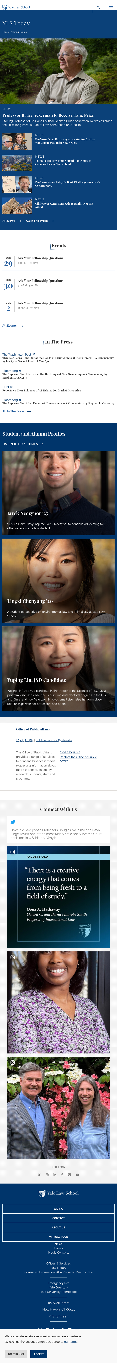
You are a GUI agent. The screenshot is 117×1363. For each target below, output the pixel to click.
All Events (9, 325)
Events (58, 1248)
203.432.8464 (24, 740)
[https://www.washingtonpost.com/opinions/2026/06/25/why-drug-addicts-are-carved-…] (58, 358)
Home (5, 32)
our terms (70, 1341)
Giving (58, 1208)
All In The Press (37, 220)
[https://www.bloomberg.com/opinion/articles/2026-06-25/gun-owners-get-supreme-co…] (58, 374)
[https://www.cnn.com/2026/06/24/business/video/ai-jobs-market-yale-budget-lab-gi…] (58, 389)
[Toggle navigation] (111, 6)
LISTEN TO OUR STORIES (20, 444)
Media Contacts (58, 1252)
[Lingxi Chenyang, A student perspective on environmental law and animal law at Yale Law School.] (58, 581)
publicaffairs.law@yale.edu (54, 740)
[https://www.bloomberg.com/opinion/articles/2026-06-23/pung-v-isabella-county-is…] (58, 402)
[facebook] (62, 1175)
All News (8, 220)
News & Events (19, 32)
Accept (39, 1354)
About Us (58, 1227)
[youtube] (77, 1175)
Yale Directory (58, 1287)
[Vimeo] (69, 1175)
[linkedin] (54, 1175)
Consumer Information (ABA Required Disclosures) (58, 1272)
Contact (58, 1218)
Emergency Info (58, 1283)
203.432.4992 (58, 1316)
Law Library (58, 1267)
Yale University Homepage (58, 1291)
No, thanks (16, 1354)
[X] (39, 1175)
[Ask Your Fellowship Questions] (58, 263)
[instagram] (47, 1175)
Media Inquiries (70, 752)
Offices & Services (58, 1263)
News (59, 1244)
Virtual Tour (58, 1236)
